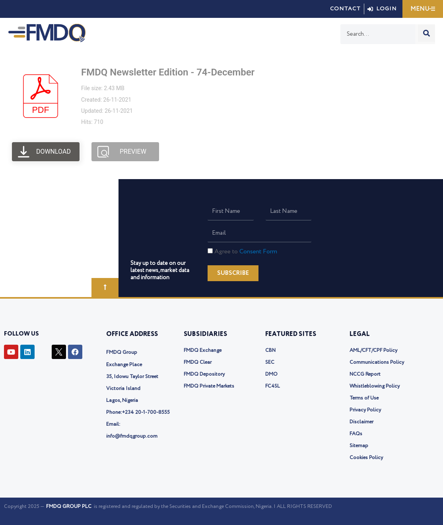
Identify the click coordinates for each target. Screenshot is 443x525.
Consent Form (258, 251)
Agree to (245, 251)
